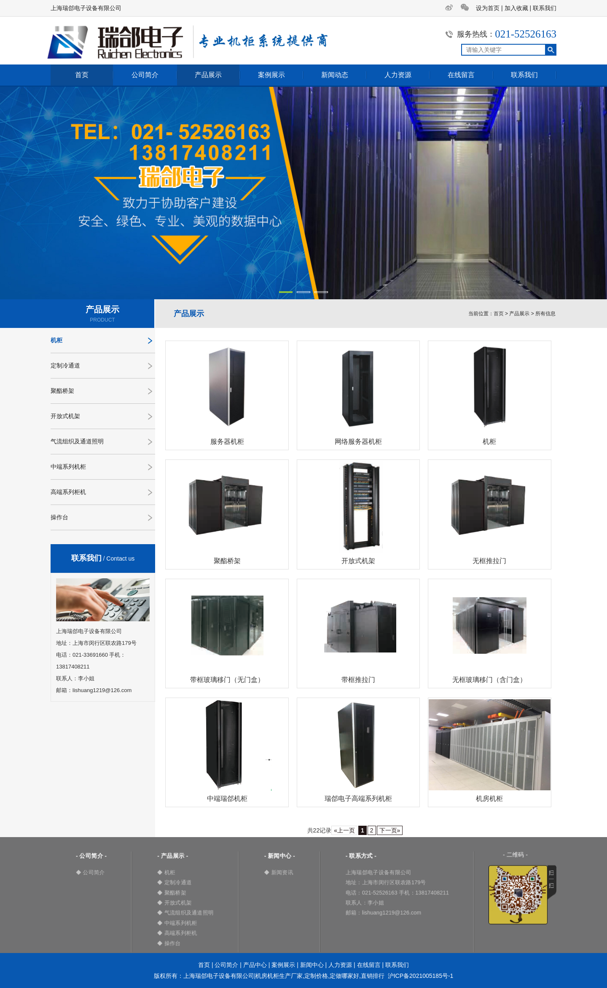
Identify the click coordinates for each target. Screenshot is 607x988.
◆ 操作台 (169, 943)
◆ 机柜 (166, 872)
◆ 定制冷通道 (174, 882)
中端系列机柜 (68, 466)
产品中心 (255, 964)
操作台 (59, 517)
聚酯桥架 (62, 390)
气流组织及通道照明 (77, 441)
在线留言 (461, 74)
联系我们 (544, 8)
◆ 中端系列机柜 (177, 923)
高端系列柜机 (68, 492)
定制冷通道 (65, 365)
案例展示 (271, 74)
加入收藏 (516, 8)
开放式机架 (65, 416)
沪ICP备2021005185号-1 (421, 975)
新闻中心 (312, 964)
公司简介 (145, 74)
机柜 (56, 340)
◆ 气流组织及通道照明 (185, 913)
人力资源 (397, 74)
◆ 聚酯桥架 (171, 892)
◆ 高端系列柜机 (177, 933)
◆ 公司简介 (90, 872)
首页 (82, 74)
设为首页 (488, 8)
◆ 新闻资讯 (278, 872)
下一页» (389, 830)
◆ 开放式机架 (174, 902)
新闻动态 (334, 74)
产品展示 (208, 74)
